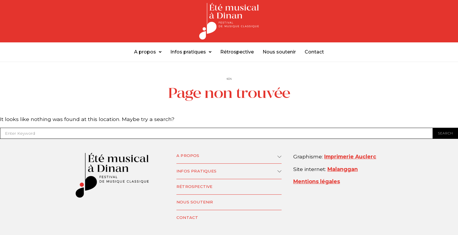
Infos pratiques (190, 52)
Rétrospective (237, 52)
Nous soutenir (279, 52)
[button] (148, 52)
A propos (148, 52)
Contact (314, 52)
